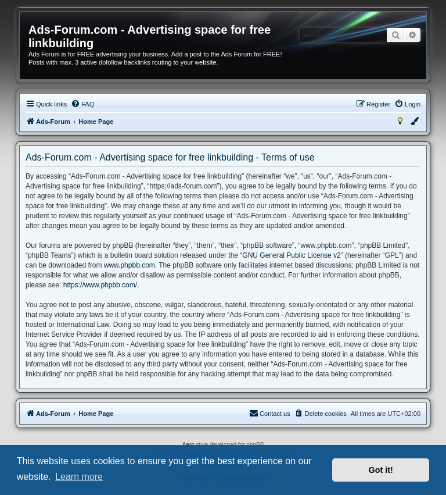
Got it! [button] (381, 470)
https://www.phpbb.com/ (100, 285)
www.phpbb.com (129, 265)
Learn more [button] (79, 477)
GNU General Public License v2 (291, 255)
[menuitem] (82, 104)
